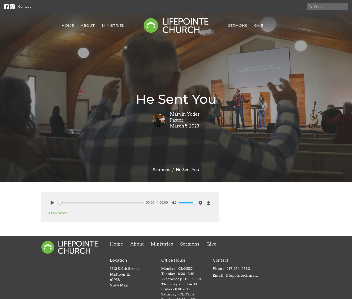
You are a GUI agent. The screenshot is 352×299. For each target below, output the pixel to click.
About (88, 25)
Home (68, 25)
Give (258, 25)
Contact (24, 6)
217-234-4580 (238, 269)
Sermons (237, 25)
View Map (119, 285)
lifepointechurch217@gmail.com (243, 275)
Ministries (113, 25)
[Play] (52, 203)
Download (58, 213)
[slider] (101, 203)
